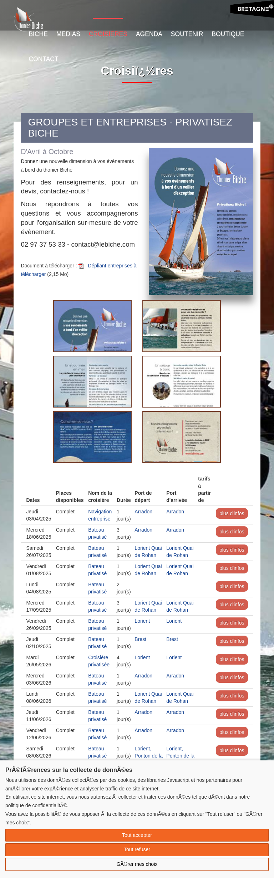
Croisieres (108, 34)
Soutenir (187, 34)
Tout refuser (137, 849)
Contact (43, 59)
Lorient (142, 621)
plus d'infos (231, 513)
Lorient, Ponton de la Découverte (149, 756)
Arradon (143, 511)
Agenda (149, 34)
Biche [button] (38, 34)
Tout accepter (137, 835)
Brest (140, 639)
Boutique (228, 34)
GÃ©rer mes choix (137, 864)
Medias (68, 34)
